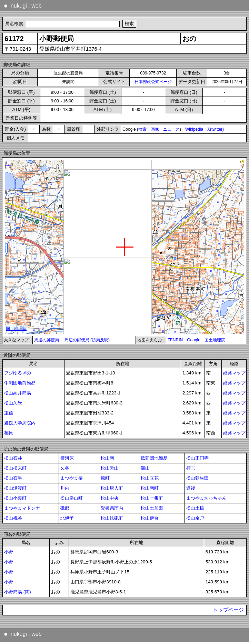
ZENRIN (175, 340)
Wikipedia (194, 129)
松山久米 (13, 402)
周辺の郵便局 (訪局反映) (87, 340)
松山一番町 (152, 498)
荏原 (8, 432)
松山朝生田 (197, 478)
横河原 (67, 458)
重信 (8, 412)
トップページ (228, 610)
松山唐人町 (112, 488)
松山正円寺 (197, 458)
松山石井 (13, 458)
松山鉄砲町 (112, 518)
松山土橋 (195, 508)
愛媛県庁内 (112, 508)
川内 (64, 488)
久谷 (64, 468)
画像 (155, 129)
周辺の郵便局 (46, 340)
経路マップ (234, 372)
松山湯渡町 (15, 488)
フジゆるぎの (17, 372)
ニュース (171, 129)
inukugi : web (23, 5)
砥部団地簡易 (154, 458)
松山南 (107, 458)
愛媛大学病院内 (20, 422)
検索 (142, 129)
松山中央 (110, 498)
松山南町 (150, 488)
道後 (190, 488)
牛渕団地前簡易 (20, 382)
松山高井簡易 (17, 392)
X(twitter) (215, 129)
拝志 (190, 468)
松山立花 (150, 478)
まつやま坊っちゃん (206, 498)
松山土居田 (152, 508)
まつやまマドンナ (22, 508)
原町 (105, 478)
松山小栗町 (15, 498)
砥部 (64, 508)
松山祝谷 (13, 518)
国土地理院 (215, 340)
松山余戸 (195, 518)
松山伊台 (150, 518)
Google (193, 340)
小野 (8, 551)
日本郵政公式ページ (153, 81)
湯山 (145, 468)
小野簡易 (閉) (17, 591)
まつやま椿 (71, 478)
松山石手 (13, 478)
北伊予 (67, 518)
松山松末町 (15, 468)
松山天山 (110, 468)
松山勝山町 (71, 498)
